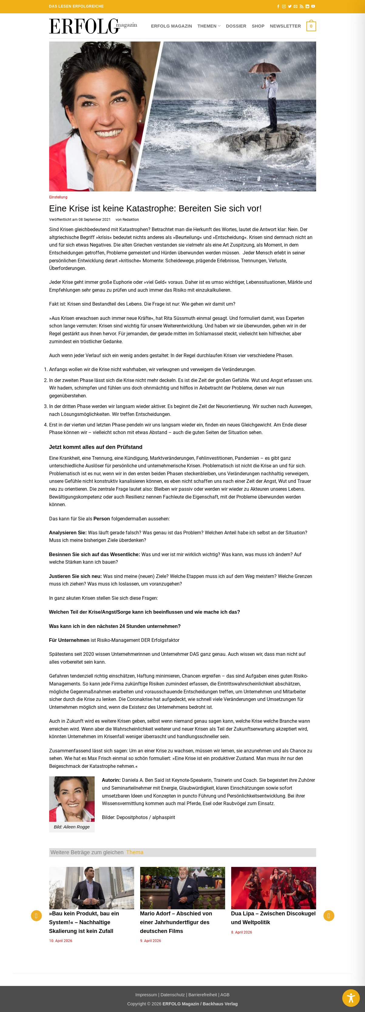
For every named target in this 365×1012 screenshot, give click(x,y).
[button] (311, 26)
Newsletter (285, 26)
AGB (224, 994)
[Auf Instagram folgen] (284, 7)
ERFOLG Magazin (171, 26)
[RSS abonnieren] (301, 7)
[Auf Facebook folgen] (278, 7)
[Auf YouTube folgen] (313, 7)
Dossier (236, 26)
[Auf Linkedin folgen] (307, 7)
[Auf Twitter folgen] (290, 7)
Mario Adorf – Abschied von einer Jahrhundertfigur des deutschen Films (176, 922)
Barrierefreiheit (202, 994)
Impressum (146, 994)
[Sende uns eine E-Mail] (295, 7)
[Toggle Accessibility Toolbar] (351, 998)
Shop (258, 26)
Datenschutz (173, 994)
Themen (209, 26)
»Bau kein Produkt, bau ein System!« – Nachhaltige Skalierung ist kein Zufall (84, 922)
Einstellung (58, 197)
